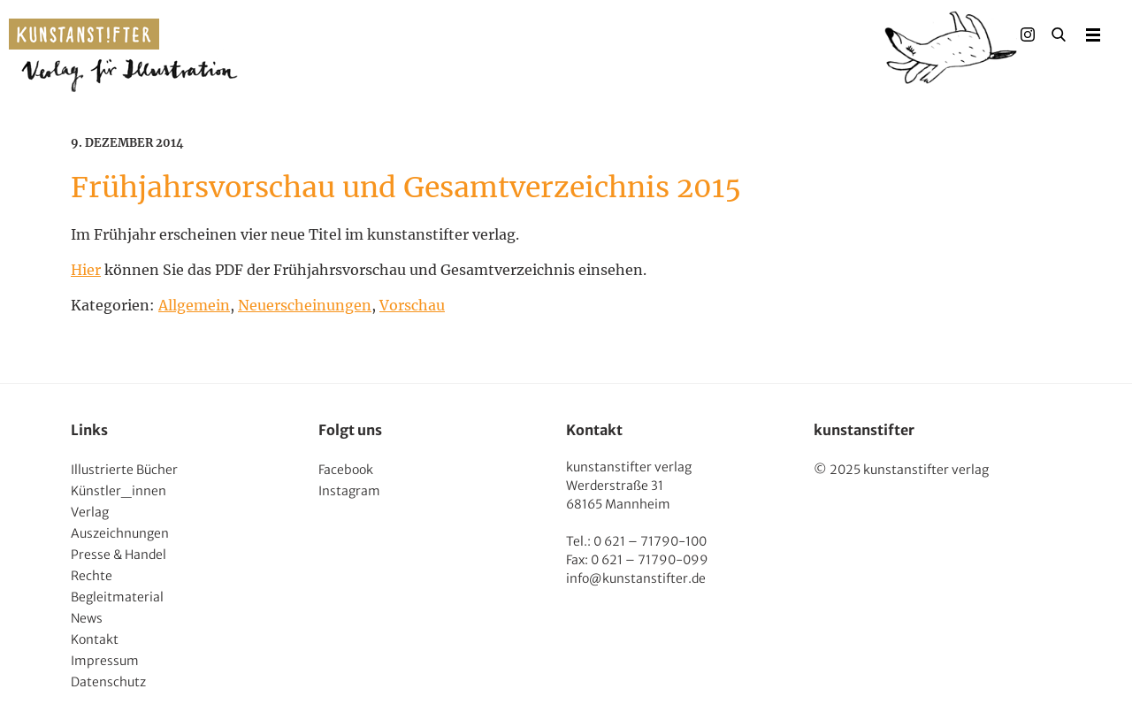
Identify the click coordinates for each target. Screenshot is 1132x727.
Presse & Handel (118, 554)
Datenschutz (108, 682)
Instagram (349, 491)
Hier (86, 270)
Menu (1093, 34)
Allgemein (194, 305)
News (87, 618)
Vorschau (412, 305)
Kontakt (95, 639)
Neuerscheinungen (304, 305)
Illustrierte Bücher (124, 470)
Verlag (90, 512)
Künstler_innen (118, 491)
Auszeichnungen (120, 533)
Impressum (105, 661)
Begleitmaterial (117, 597)
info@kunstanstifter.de (636, 578)
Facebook (345, 470)
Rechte (91, 576)
